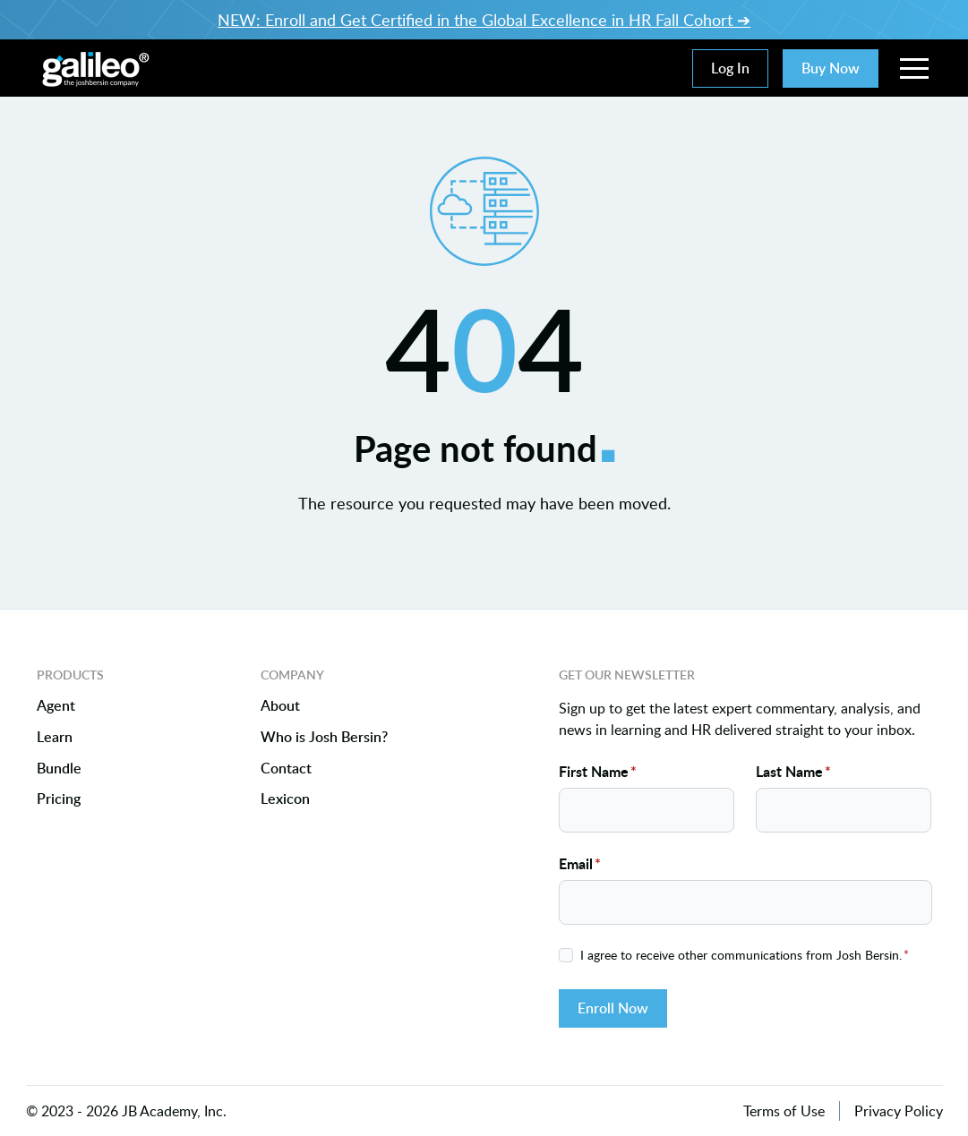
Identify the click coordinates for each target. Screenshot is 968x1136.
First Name (598, 771)
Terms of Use (784, 1111)
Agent (56, 705)
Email (580, 863)
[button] (914, 68)
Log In (730, 68)
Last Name (793, 771)
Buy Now (830, 68)
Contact (286, 768)
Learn (55, 737)
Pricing (59, 799)
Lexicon (285, 799)
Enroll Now (613, 1008)
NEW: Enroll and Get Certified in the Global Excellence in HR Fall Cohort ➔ (484, 19)
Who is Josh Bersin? (324, 737)
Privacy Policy (898, 1111)
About (280, 705)
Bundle (59, 768)
